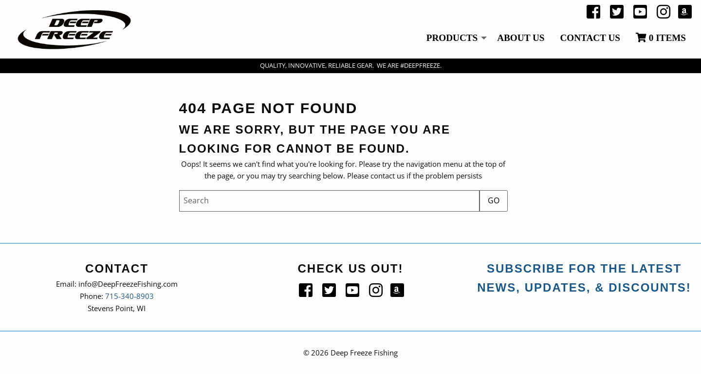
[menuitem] (454, 38)
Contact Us (590, 38)
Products (452, 38)
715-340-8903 (129, 296)
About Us (520, 38)
